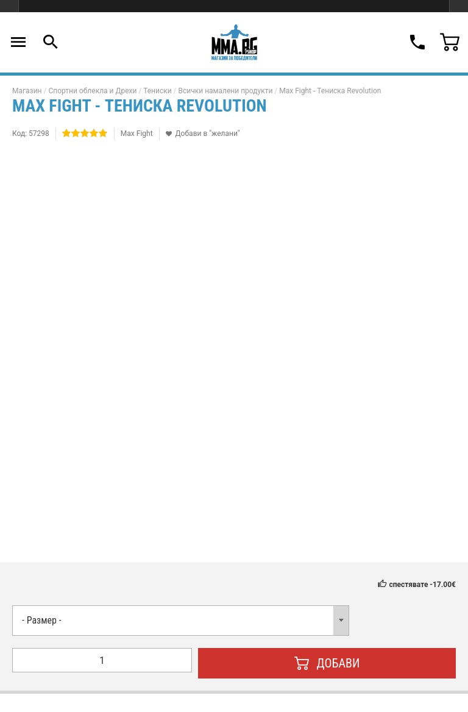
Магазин (27, 91)
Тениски (157, 91)
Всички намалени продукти (226, 91)
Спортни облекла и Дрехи (92, 91)
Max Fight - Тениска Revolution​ (330, 91)
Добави (327, 663)
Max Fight (137, 133)
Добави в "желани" (208, 133)
